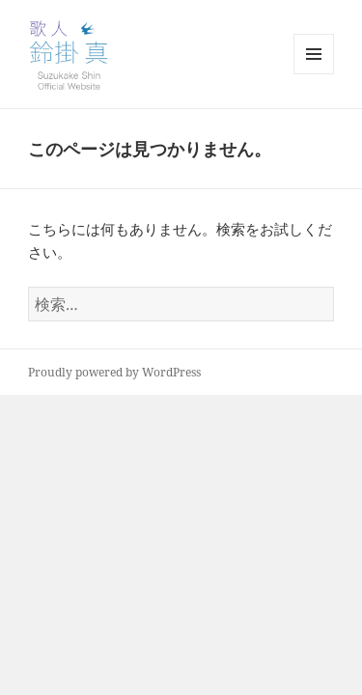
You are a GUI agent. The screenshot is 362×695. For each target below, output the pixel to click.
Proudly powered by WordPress (114, 372)
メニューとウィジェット (313, 73)
